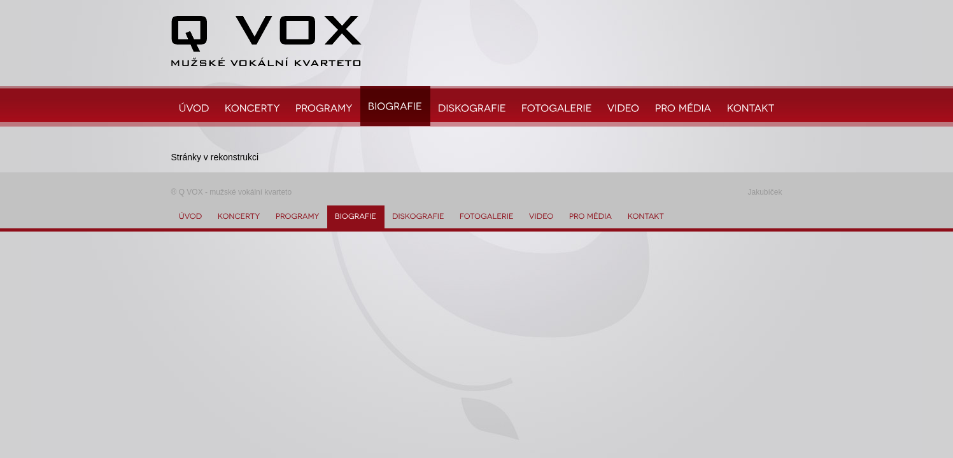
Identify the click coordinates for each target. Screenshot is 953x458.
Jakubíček (764, 192)
